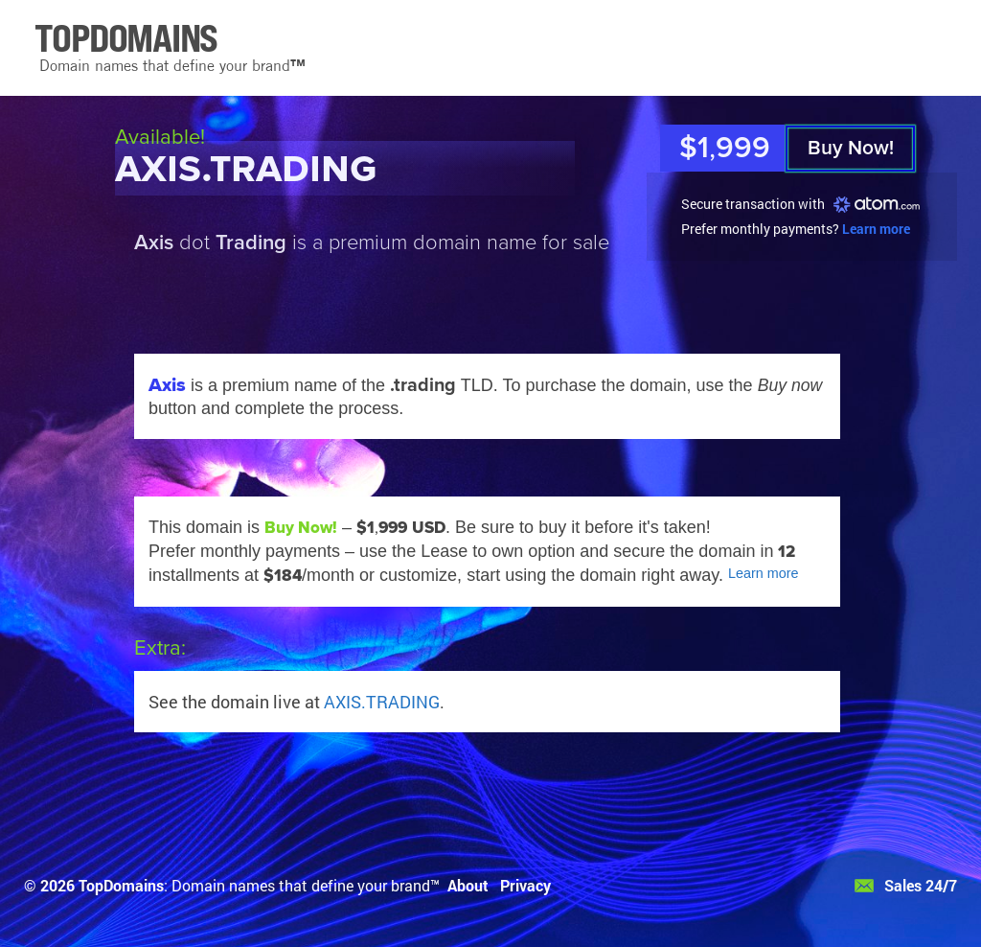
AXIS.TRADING (382, 701)
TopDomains (121, 885)
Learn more (876, 228)
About (468, 885)
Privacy (525, 885)
